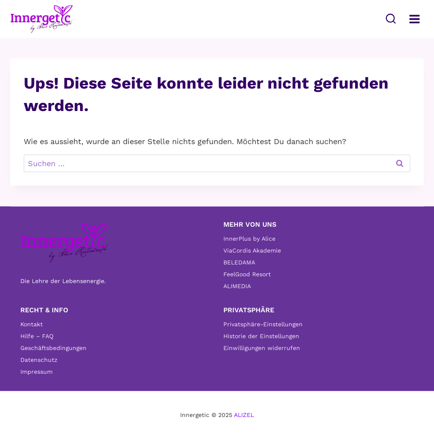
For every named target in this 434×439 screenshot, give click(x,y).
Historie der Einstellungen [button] (261, 336)
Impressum (36, 371)
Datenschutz (38, 359)
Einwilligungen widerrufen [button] (261, 348)
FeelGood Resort (247, 274)
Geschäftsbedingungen (53, 348)
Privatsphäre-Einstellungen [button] (263, 324)
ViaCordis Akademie (252, 250)
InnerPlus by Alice (249, 238)
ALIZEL (244, 414)
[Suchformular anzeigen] (391, 19)
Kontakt (31, 324)
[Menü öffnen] (414, 19)
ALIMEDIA (237, 286)
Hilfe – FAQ (36, 336)
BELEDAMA (239, 262)
